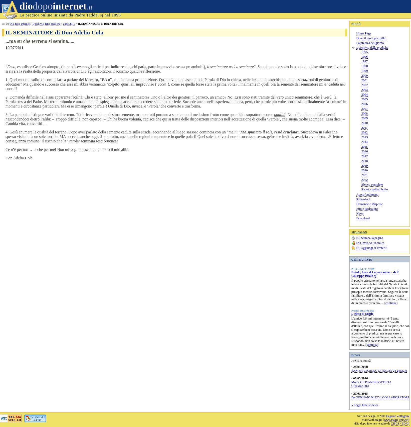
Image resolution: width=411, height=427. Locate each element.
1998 (364, 66)
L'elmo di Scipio (362, 314)
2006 (364, 104)
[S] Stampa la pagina (369, 238)
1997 (364, 61)
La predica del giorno (370, 43)
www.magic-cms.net (396, 420)
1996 (364, 56)
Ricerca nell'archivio (374, 189)
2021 (364, 175)
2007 (364, 108)
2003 (364, 90)
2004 (364, 94)
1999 (364, 71)
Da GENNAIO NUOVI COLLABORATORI (380, 397)
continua (391, 303)
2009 (364, 118)
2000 (364, 75)
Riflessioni (363, 199)
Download (363, 218)
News (360, 213)
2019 (364, 165)
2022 (364, 180)
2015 (364, 146)
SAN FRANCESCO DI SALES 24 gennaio (379, 370)
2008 (364, 113)
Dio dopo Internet (20, 23)
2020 (364, 170)
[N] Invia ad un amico (370, 243)
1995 (364, 52)
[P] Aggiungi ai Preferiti (371, 248)
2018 (364, 161)
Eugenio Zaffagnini (398, 416)
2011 (364, 127)
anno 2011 (69, 23)
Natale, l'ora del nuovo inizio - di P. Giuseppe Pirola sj (375, 274)
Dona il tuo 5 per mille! (371, 38)
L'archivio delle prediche (372, 47)
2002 (364, 85)
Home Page (363, 33)
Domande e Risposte (369, 204)
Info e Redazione (367, 209)
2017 (364, 156)
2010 (364, 123)
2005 (364, 99)
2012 (364, 132)
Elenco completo (372, 184)
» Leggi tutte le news (364, 405)
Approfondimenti (367, 194)
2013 (364, 137)
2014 (364, 142)
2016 (364, 151)
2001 (364, 80)
